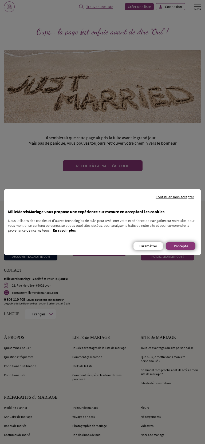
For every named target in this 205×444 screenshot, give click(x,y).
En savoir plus (64, 230)
